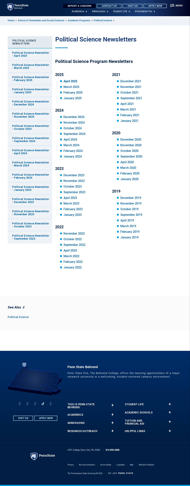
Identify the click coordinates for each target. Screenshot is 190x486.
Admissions (98, 11)
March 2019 (128, 226)
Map (131, 465)
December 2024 (74, 117)
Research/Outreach (83, 431)
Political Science (103, 20)
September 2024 (74, 134)
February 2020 (129, 173)
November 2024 (74, 122)
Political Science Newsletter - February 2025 (30, 79)
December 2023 (74, 175)
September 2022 (74, 245)
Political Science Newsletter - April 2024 (30, 152)
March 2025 (71, 87)
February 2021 (129, 115)
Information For (143, 11)
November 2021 (130, 87)
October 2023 (73, 186)
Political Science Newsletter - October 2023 (30, 225)
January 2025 (73, 98)
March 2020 (128, 168)
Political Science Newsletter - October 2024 (30, 127)
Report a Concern (79, 5)
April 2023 (70, 198)
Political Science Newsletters (24, 42)
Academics (78, 11)
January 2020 (129, 179)
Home (11, 20)
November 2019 (130, 203)
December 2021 (130, 81)
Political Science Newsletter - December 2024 (30, 103)
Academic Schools (139, 412)
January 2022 (73, 267)
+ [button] (112, 405)
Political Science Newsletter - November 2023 (30, 213)
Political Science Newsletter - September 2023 (30, 237)
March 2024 (71, 145)
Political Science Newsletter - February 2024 (30, 176)
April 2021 (127, 104)
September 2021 (131, 98)
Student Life (120, 11)
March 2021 (128, 109)
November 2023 (74, 181)
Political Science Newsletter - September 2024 (30, 140)
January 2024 (73, 156)
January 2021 (129, 121)
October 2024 (73, 128)
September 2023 (74, 192)
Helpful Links (135, 431)
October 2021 (129, 92)
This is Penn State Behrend (81, 406)
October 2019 (129, 209)
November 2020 (130, 145)
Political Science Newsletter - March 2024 (30, 164)
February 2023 (73, 209)
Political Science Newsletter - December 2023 (30, 200)
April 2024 (70, 139)
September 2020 (131, 156)
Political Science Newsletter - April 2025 (30, 54)
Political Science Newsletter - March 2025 (30, 66)
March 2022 (71, 256)
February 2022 (73, 262)
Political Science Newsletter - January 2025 (30, 91)
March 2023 (71, 203)
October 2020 (129, 151)
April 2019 (127, 220)
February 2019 (129, 231)
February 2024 (73, 151)
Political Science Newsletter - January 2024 (30, 188)
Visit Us (132, 5)
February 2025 (73, 92)
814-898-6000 (112, 450)
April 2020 (127, 162)
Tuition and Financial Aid (134, 422)
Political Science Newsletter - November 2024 (30, 115)
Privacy (71, 465)
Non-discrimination (87, 465)
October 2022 (73, 239)
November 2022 (74, 233)
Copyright (121, 465)
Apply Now (155, 5)
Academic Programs (79, 20)
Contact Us (109, 5)
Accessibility (105, 465)
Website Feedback (146, 465)
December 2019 (130, 198)
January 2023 (73, 215)
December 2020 (130, 139)
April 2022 (70, 250)
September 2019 (131, 215)
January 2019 (129, 237)
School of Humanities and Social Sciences (41, 20)
